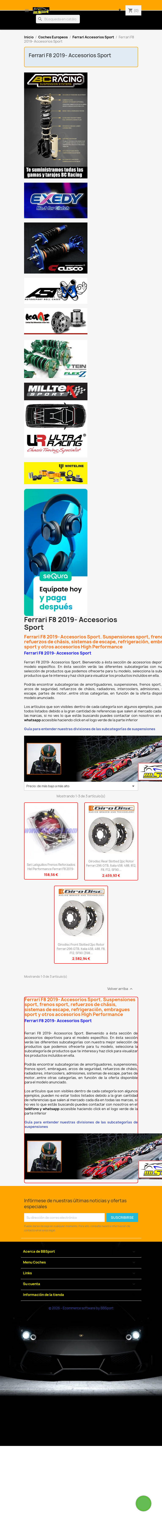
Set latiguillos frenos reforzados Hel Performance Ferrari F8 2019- (51, 867)
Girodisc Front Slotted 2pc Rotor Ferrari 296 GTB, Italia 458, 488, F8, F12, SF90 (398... (81, 948)
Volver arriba (120, 988)
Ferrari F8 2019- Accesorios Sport (70, 55)
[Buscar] (58, 19)
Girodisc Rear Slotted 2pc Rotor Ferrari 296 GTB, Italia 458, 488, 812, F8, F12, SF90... (111, 865)
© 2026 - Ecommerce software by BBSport (81, 1308)
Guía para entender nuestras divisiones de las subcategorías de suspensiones (89, 729)
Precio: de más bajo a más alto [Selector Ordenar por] (81, 786)
